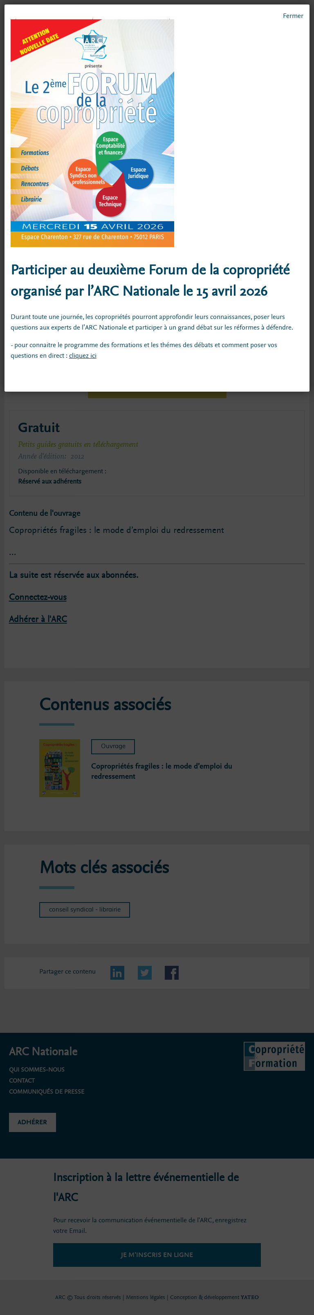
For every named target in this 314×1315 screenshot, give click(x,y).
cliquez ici (82, 355)
